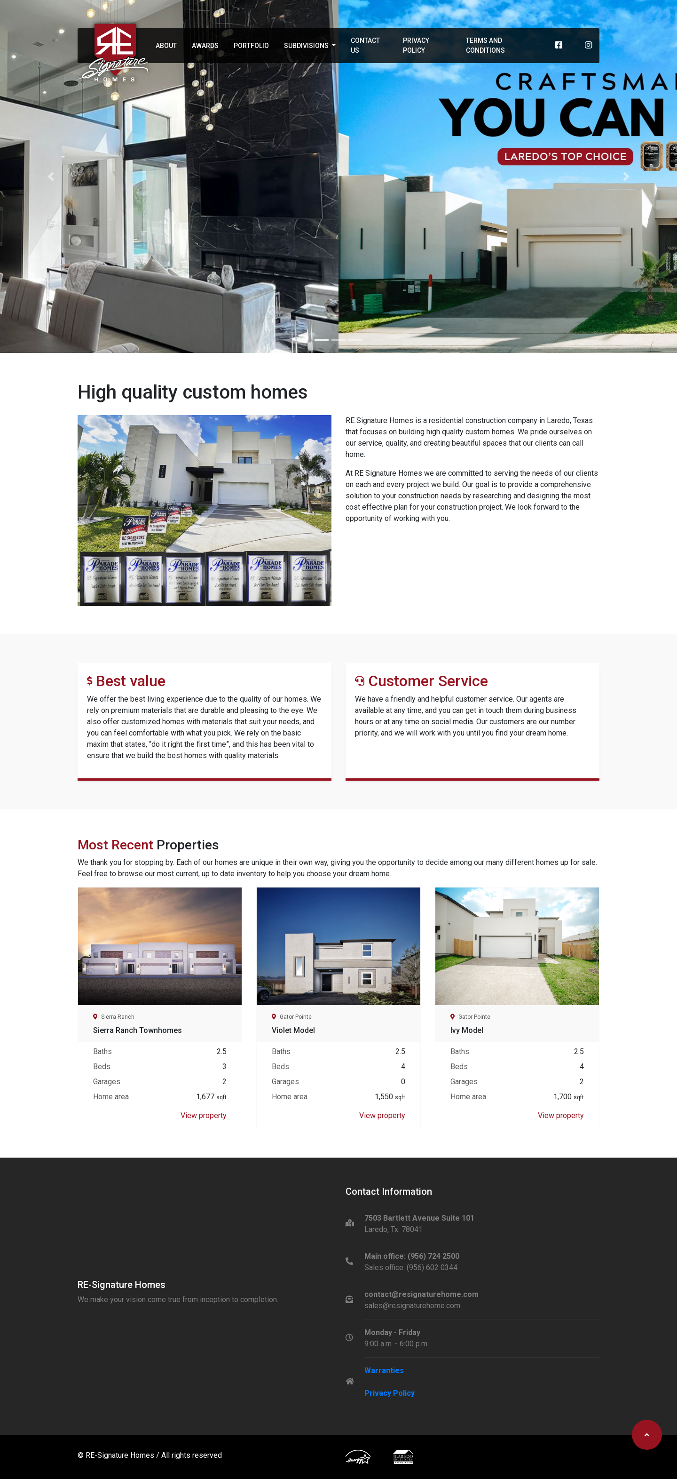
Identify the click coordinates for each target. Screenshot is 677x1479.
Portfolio (251, 45)
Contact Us (365, 45)
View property (204, 1115)
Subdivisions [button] (307, 45)
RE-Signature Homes (121, 1455)
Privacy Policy (416, 45)
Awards (205, 45)
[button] (51, 176)
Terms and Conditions (485, 45)
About (166, 45)
